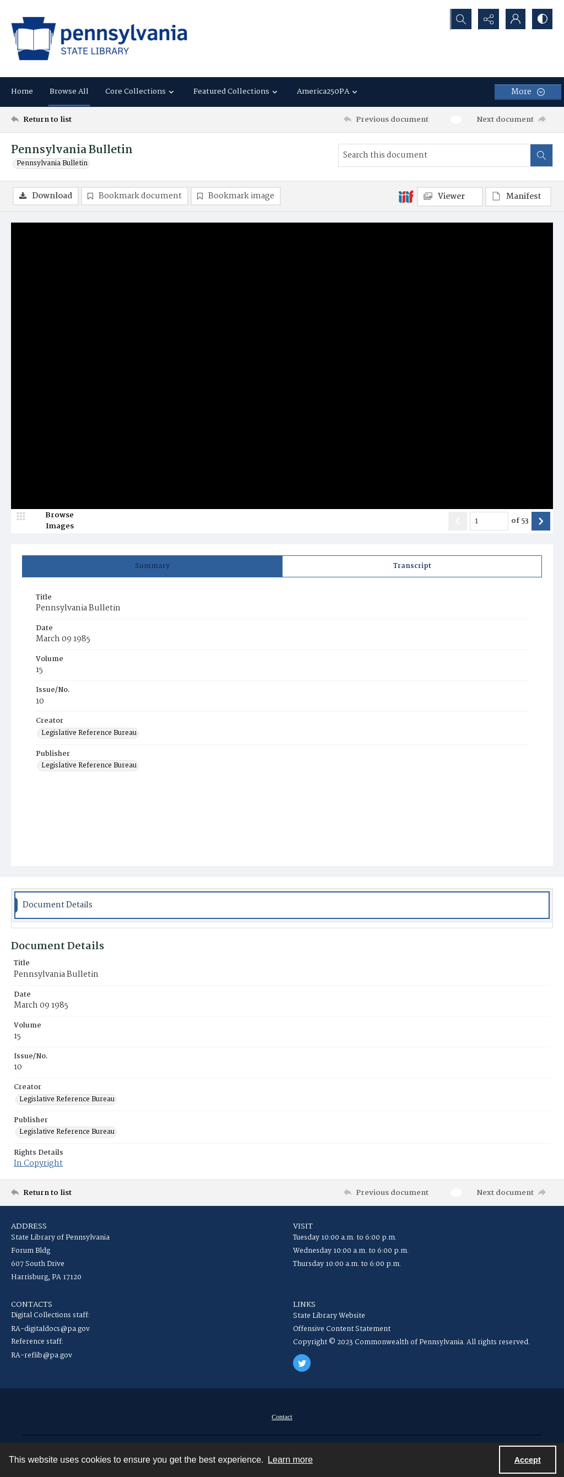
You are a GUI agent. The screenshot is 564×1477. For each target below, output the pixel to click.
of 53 (520, 521)
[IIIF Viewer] (450, 197)
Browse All (69, 91)
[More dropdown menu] (528, 92)
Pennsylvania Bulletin (52, 163)
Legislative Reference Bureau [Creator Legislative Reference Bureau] (89, 733)
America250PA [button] (328, 91)
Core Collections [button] (141, 91)
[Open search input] (459, 19)
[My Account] (514, 19)
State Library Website (329, 1316)
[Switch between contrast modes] (542, 19)
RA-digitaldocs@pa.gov (50, 1329)
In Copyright (38, 1164)
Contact (282, 1417)
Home (22, 91)
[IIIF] (406, 196)
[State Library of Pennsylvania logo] (99, 39)
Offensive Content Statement (342, 1329)
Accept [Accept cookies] (527, 1460)
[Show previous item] (457, 521)
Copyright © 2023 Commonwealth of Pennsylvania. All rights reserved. (411, 1343)
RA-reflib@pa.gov (41, 1356)
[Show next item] (541, 521)
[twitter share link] (302, 1363)
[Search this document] (434, 155)
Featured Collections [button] (236, 91)
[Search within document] (541, 155)
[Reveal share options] (486, 19)
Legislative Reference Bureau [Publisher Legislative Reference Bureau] (89, 766)
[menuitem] (282, 1417)
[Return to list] (84, 119)
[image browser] (52, 521)
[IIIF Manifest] (518, 197)
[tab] (152, 566)
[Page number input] (489, 521)
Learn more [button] (290, 1459)
